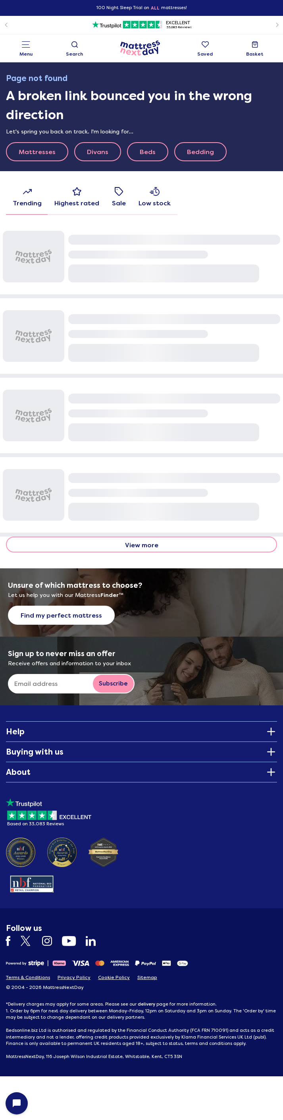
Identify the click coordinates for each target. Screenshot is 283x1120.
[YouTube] (73, 941)
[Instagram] (51, 941)
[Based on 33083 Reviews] (48, 811)
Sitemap (147, 977)
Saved (205, 49)
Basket (255, 49)
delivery (146, 1004)
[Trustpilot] (141, 25)
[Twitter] (30, 941)
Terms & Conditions (28, 977)
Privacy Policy (74, 977)
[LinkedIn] (95, 941)
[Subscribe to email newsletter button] (113, 684)
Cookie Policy (114, 977)
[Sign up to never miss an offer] (53, 684)
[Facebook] (12, 941)
